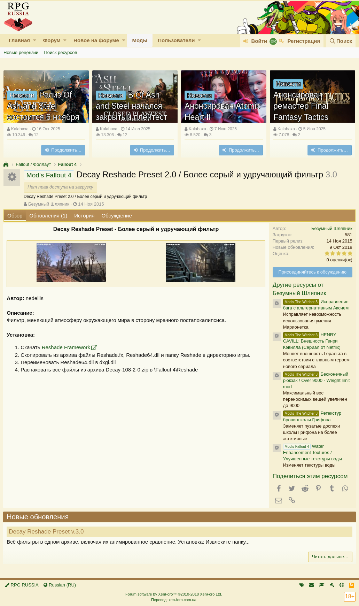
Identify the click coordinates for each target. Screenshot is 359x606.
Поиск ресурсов (60, 52)
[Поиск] (341, 40)
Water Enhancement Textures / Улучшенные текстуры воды (312, 452)
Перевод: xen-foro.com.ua (173, 600)
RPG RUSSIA (22, 585)
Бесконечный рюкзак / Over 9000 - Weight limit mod (316, 380)
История (84, 215)
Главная (19, 40)
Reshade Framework (66, 347)
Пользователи (176, 40)
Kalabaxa (20, 128)
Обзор (14, 215)
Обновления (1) (48, 215)
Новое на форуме (96, 40)
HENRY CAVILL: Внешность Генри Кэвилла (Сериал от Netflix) (311, 341)
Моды (139, 40)
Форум (51, 40)
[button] (34, 40)
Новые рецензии (20, 52)
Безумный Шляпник (48, 204)
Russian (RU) (60, 585)
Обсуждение (116, 215)
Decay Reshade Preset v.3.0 (46, 531)
